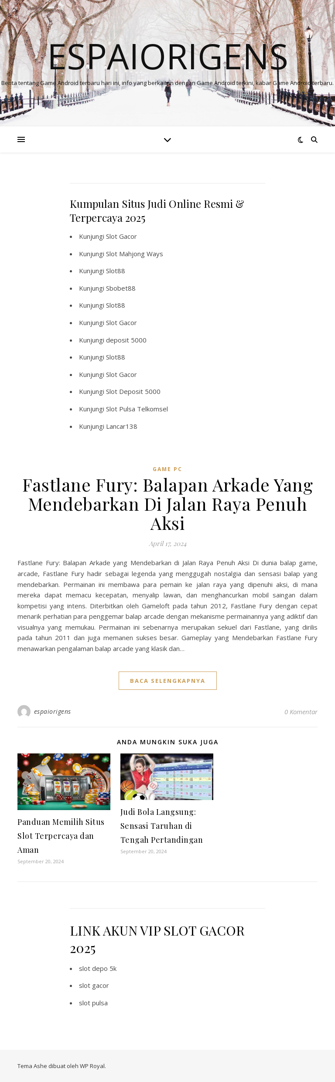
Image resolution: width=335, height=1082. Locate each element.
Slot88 (115, 270)
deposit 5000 (126, 340)
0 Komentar (301, 711)
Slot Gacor (121, 236)
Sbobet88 (121, 288)
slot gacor (94, 985)
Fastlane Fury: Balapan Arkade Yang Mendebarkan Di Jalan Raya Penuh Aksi (167, 503)
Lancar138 (121, 426)
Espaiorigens (167, 55)
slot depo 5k (97, 968)
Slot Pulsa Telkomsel (137, 408)
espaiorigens (52, 711)
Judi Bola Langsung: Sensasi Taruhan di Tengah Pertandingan (161, 826)
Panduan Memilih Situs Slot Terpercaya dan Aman (61, 836)
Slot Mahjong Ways (134, 253)
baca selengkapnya (167, 681)
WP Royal (92, 1066)
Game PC (167, 469)
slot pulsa (93, 1002)
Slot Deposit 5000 (133, 391)
